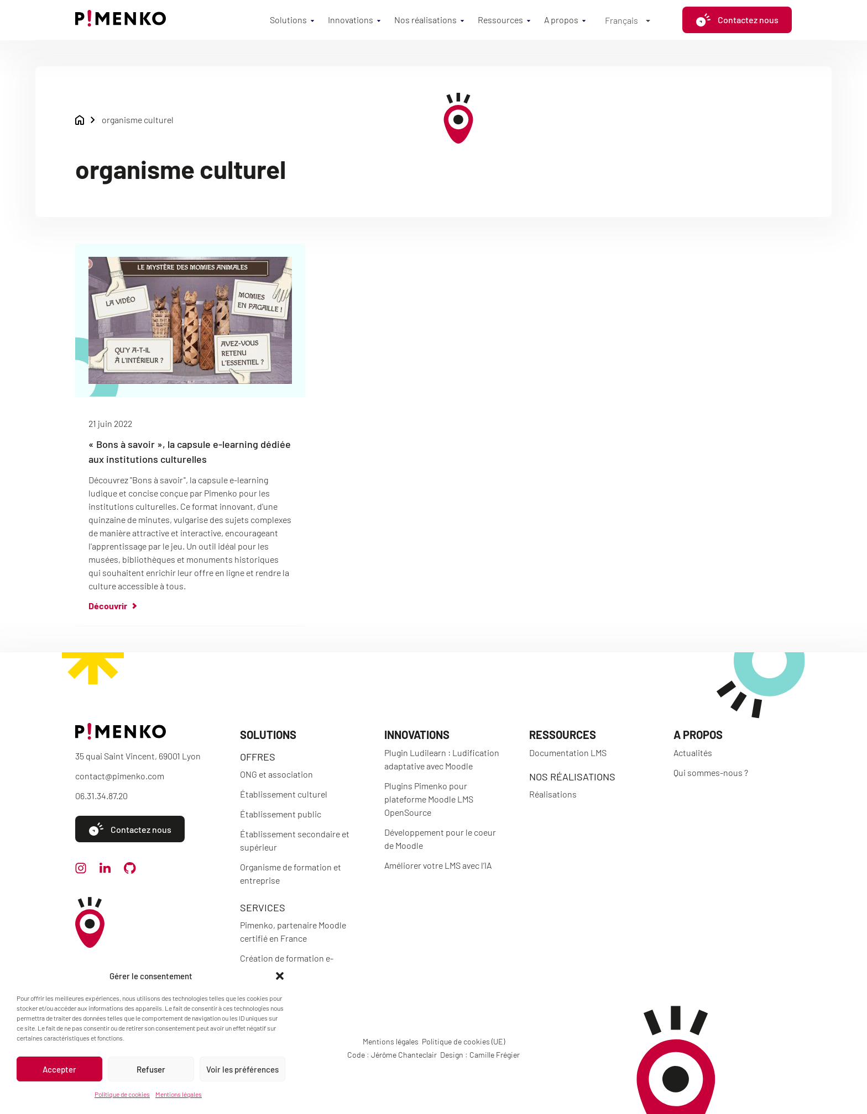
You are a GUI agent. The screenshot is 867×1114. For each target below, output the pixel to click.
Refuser (151, 1069)
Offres (257, 757)
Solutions (288, 19)
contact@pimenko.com (119, 775)
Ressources (500, 19)
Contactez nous (737, 20)
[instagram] (80, 870)
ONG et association (276, 774)
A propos (561, 19)
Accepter (59, 1069)
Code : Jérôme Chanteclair (392, 1054)
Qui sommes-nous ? (710, 772)
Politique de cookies (122, 1094)
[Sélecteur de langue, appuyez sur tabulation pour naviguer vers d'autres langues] (627, 20)
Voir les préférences (242, 1069)
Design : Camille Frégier (480, 1054)
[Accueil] (120, 23)
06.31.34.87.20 (101, 795)
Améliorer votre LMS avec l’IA (438, 865)
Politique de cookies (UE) (463, 1041)
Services (262, 907)
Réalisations (553, 794)
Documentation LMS (568, 752)
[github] (130, 870)
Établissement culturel (283, 794)
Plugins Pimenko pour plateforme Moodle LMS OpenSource (428, 798)
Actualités (692, 752)
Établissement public (280, 814)
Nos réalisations (425, 19)
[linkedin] (105, 869)
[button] (279, 975)
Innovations (350, 19)
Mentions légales (178, 1094)
